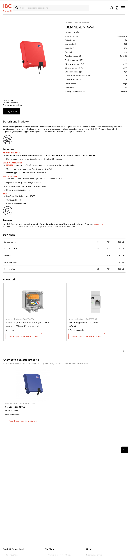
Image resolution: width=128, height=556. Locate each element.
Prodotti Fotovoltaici (13, 549)
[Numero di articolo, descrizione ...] (51, 8)
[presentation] (118, 350)
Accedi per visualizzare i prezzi (23, 336)
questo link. (98, 224)
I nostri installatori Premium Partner (58, 555)
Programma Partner (94, 555)
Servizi (89, 549)
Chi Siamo (50, 549)
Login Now (11, 111)
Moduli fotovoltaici (10, 555)
